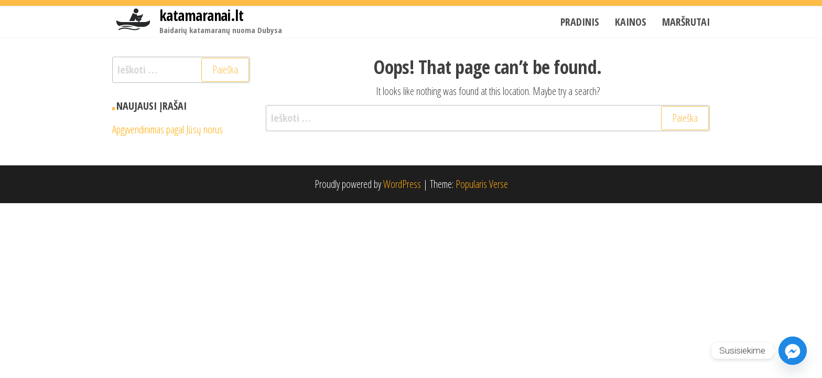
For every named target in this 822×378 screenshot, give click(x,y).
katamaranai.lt (201, 15)
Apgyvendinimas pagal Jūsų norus (167, 129)
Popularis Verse (482, 184)
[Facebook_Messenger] (792, 351)
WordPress (402, 184)
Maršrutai (686, 22)
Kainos (630, 22)
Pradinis (579, 22)
